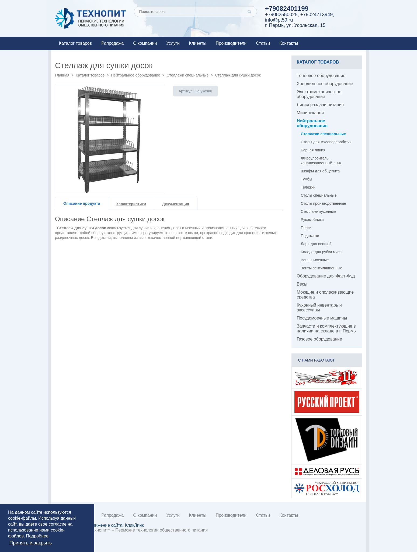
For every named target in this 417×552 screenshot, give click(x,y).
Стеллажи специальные (188, 75)
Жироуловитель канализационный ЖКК (321, 160)
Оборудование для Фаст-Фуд (326, 276)
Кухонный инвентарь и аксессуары (319, 307)
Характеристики (131, 204)
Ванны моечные (315, 260)
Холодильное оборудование (325, 83)
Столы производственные (323, 203)
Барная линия (313, 150)
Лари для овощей (316, 244)
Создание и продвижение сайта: (101, 525)
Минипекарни (310, 112)
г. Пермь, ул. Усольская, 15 (295, 25)
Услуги (172, 43)
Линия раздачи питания (320, 104)
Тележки (308, 187)
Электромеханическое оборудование (319, 94)
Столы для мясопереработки (326, 142)
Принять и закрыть (30, 543)
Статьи (263, 43)
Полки (306, 227)
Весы (302, 284)
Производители (231, 43)
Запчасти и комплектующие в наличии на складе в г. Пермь (326, 328)
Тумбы (306, 179)
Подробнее (37, 536)
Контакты (288, 43)
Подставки (310, 236)
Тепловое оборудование (321, 75)
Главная (62, 75)
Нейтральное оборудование (135, 75)
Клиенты (197, 43)
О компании (145, 43)
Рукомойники (312, 219)
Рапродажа (112, 43)
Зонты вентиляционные (321, 268)
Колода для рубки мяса (321, 252)
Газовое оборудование (319, 339)
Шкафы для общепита (320, 171)
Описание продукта (81, 203)
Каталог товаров (75, 43)
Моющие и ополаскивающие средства (325, 294)
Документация (175, 204)
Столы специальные (319, 195)
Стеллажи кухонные (318, 211)
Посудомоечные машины (322, 318)
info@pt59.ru (279, 20)
